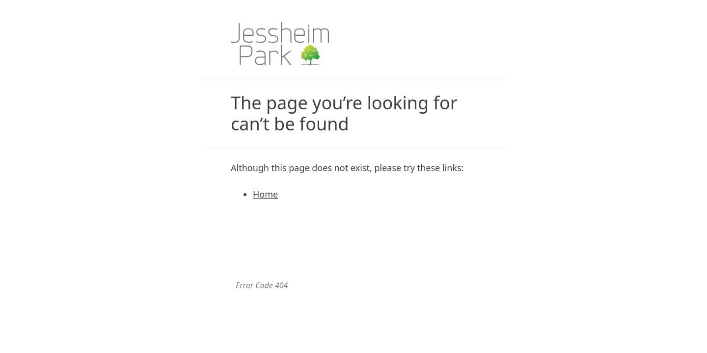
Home (265, 194)
